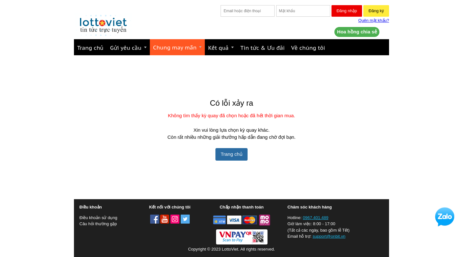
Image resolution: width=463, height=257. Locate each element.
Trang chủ (231, 154)
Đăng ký (376, 10)
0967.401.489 (316, 217)
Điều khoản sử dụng (98, 217)
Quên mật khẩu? (373, 20)
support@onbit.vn (329, 236)
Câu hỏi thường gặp (98, 223)
